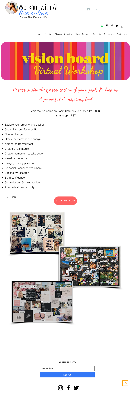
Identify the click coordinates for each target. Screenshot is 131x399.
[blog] (123, 27)
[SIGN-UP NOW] (65, 200)
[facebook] (112, 26)
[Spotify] (102, 26)
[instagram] (107, 26)
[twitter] (117, 26)
